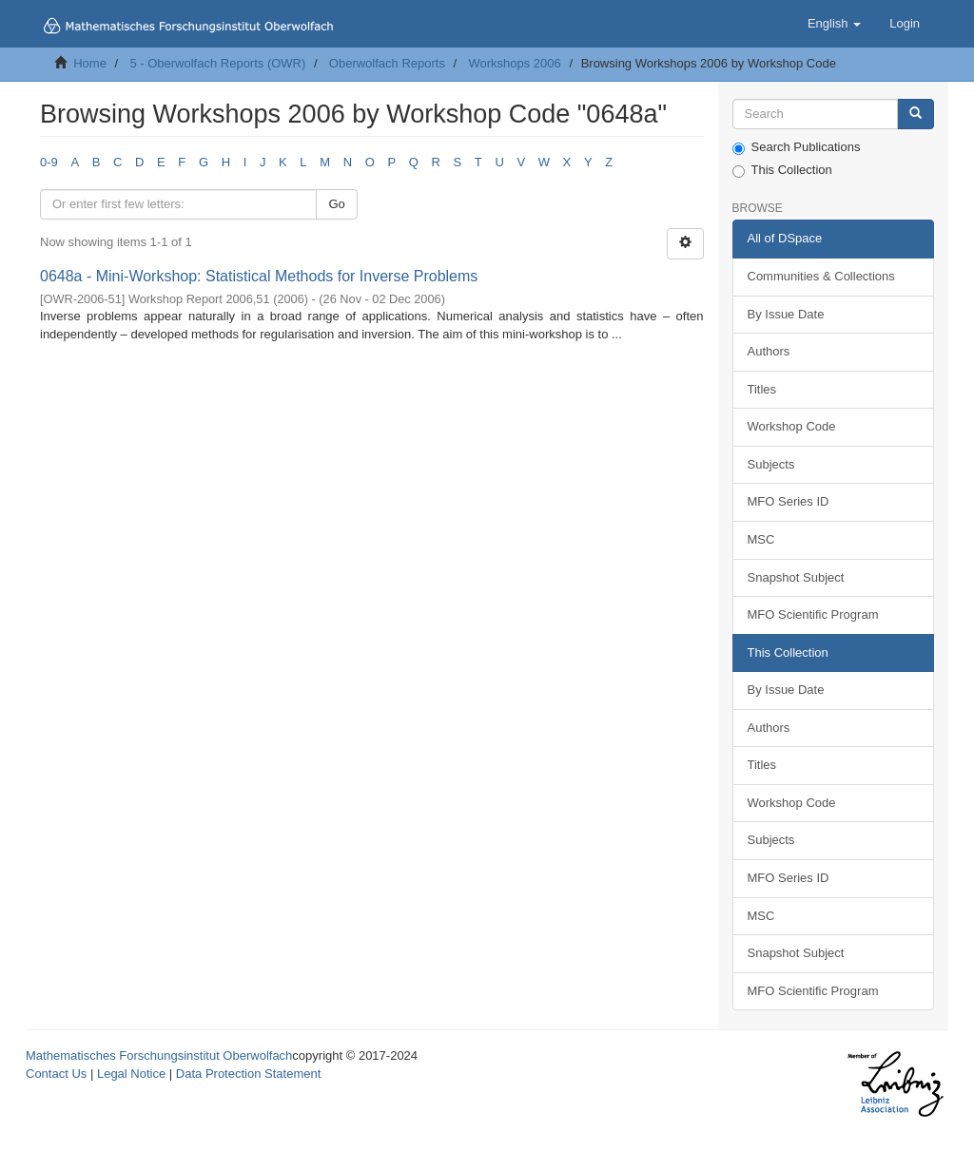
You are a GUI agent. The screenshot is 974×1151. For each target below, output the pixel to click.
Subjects (771, 464)
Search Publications (796, 147)
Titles (762, 389)
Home (90, 63)
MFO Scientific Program (813, 614)
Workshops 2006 (514, 63)
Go (336, 204)
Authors (769, 351)
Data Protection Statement (248, 1073)
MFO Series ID (788, 501)
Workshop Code (792, 426)
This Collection (782, 170)
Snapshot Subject (796, 577)
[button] (834, 24)
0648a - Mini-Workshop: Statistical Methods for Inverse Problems (258, 276)
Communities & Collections (821, 276)
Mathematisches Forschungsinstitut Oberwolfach (159, 1055)
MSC (761, 539)
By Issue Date (786, 314)
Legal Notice (131, 1073)
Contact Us (56, 1073)
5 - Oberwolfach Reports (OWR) (217, 63)
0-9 (49, 162)
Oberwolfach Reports (387, 63)
